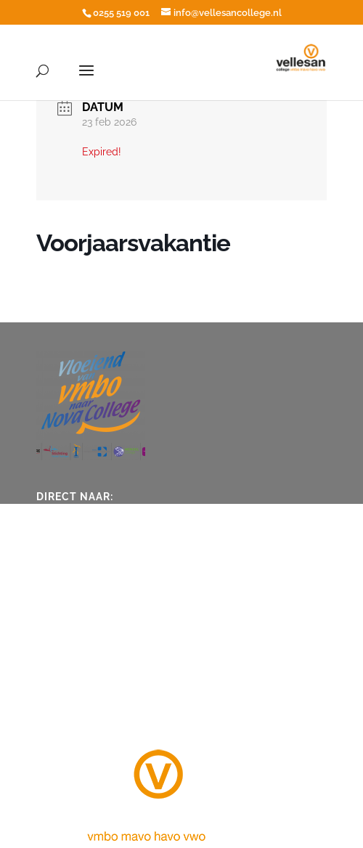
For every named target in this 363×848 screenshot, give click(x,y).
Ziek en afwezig (84, 512)
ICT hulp (66, 557)
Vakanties (69, 534)
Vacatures (70, 579)
